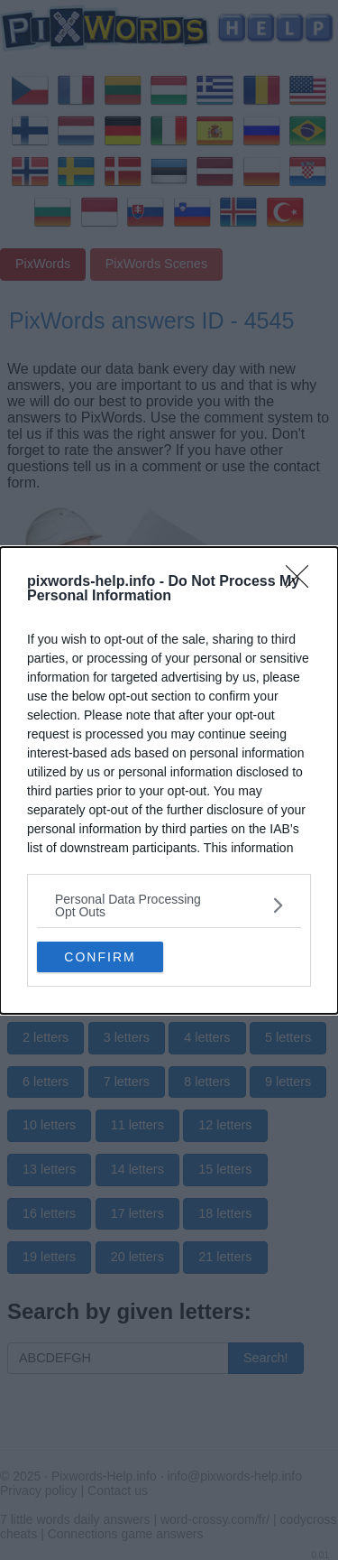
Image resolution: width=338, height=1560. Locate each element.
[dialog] (169, 780)
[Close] (303, 582)
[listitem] (169, 905)
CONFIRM (99, 957)
